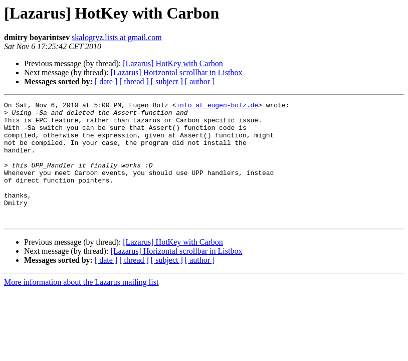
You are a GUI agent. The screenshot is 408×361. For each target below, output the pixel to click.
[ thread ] (134, 81)
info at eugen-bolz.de (217, 106)
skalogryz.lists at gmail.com (117, 37)
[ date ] (106, 81)
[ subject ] (167, 81)
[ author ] (200, 81)
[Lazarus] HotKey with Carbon (173, 63)
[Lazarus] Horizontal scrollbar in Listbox (176, 72)
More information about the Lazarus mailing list (81, 306)
